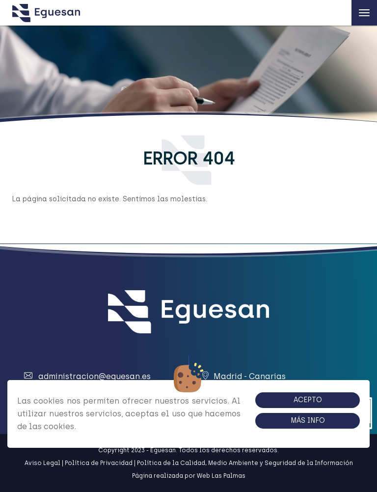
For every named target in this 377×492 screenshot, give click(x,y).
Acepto (308, 400)
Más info (308, 420)
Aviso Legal (42, 463)
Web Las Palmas (221, 475)
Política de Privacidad (99, 463)
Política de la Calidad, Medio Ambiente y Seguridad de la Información (245, 463)
